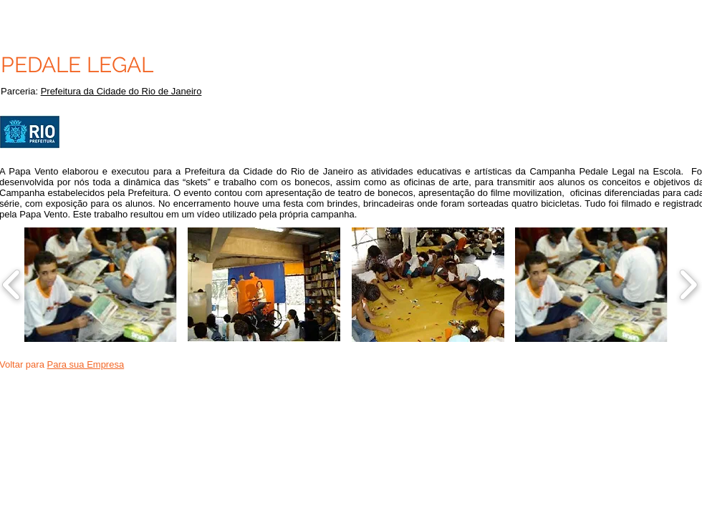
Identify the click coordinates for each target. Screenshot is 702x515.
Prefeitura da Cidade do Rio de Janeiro (121, 91)
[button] (100, 284)
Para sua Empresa (86, 364)
